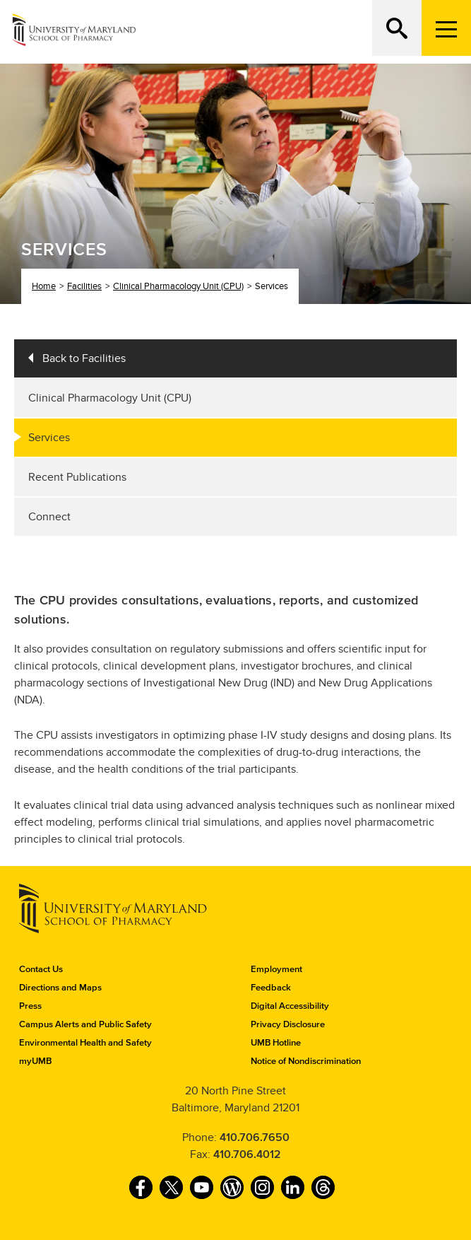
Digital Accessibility (290, 1006)
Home (44, 286)
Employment (276, 969)
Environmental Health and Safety (85, 1043)
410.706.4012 (247, 1154)
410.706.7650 (255, 1137)
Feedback (271, 988)
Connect (49, 516)
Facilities (84, 286)
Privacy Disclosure (288, 1024)
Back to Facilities (84, 358)
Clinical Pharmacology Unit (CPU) (178, 286)
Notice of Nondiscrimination (306, 1061)
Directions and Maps (60, 988)
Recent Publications (77, 477)
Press (30, 1006)
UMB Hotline (276, 1043)
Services (49, 437)
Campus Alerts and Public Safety (85, 1024)
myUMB (35, 1061)
